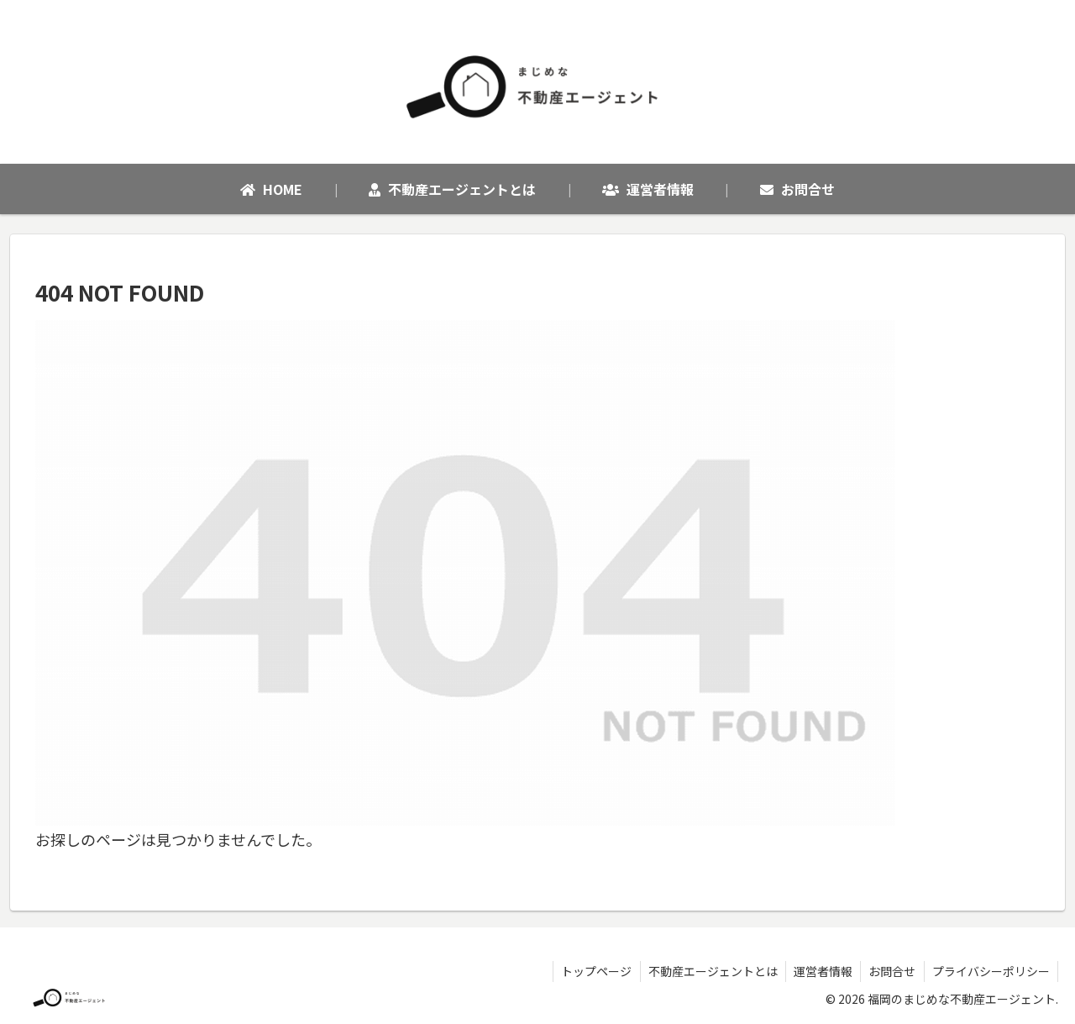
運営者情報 (819, 971)
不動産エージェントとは (708, 971)
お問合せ (890, 971)
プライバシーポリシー (990, 971)
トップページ (590, 971)
